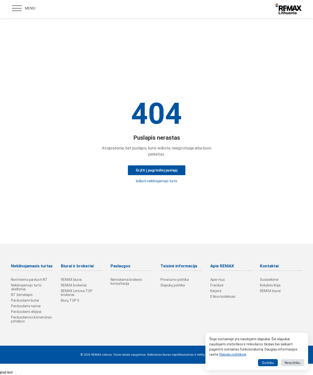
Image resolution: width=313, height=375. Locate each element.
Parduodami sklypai (26, 312)
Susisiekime (269, 280)
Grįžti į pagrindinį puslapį (157, 170)
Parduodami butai (25, 300)
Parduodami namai (26, 306)
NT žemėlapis (22, 295)
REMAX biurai (71, 280)
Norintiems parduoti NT (29, 280)
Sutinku (268, 363)
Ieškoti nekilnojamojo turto (156, 181)
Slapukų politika (172, 285)
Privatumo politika (174, 280)
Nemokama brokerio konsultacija (126, 281)
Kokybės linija (270, 285)
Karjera (215, 291)
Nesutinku (292, 363)
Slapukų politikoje (232, 354)
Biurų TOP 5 (70, 300)
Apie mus (217, 280)
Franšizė (217, 285)
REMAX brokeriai (74, 285)
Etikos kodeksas (222, 296)
